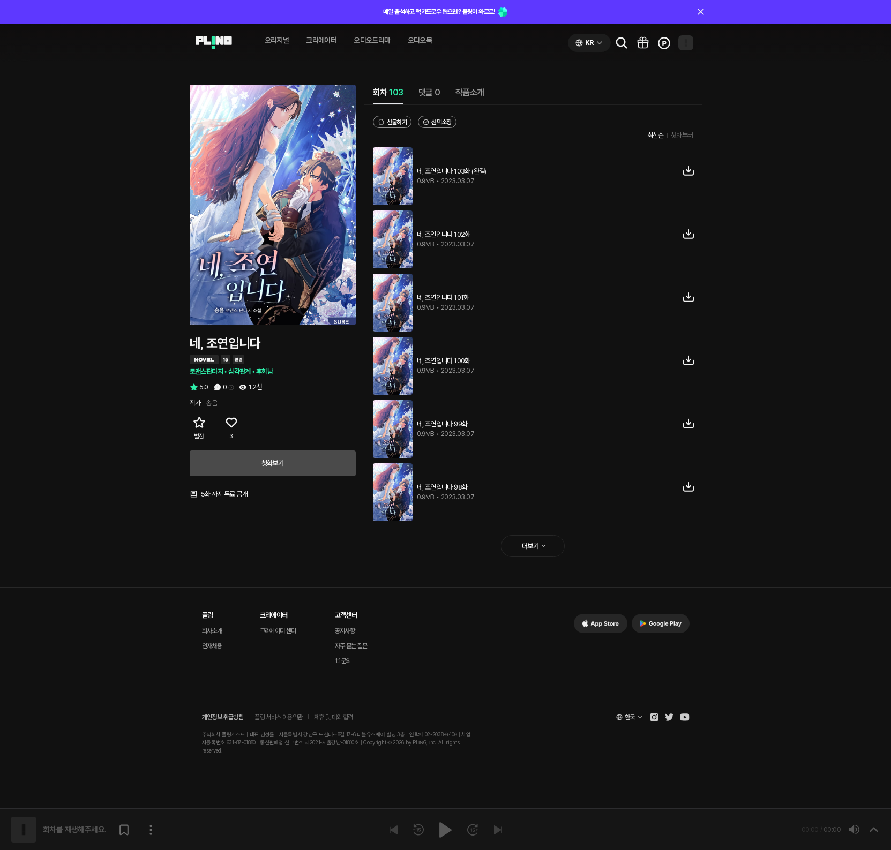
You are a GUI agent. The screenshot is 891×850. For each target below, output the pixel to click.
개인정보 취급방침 (223, 717)
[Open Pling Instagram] (654, 717)
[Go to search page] (621, 43)
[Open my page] (686, 43)
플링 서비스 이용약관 (278, 717)
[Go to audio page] (214, 42)
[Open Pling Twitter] (669, 717)
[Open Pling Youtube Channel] (685, 717)
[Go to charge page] (664, 43)
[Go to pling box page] (643, 43)
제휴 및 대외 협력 (333, 717)
